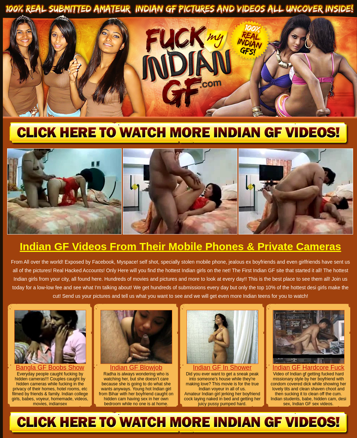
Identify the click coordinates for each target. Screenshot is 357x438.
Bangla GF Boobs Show (50, 367)
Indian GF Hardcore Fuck (308, 367)
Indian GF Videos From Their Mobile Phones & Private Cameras (180, 246)
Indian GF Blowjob (136, 367)
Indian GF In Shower (222, 367)
